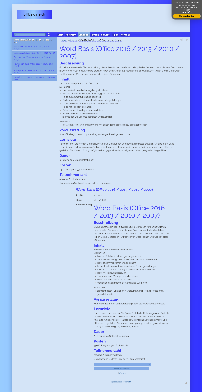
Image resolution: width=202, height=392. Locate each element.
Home (64, 40)
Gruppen (73, 40)
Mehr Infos (186, 12)
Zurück (122, 373)
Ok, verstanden (187, 16)
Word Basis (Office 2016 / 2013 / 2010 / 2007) (33, 41)
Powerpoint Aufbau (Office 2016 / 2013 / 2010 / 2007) (34, 71)
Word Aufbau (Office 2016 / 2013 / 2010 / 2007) (33, 47)
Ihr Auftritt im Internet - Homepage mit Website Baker (34, 78)
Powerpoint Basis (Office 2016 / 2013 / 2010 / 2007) (34, 65)
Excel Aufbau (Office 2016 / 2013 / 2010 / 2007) (32, 58)
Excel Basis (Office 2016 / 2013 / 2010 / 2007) (34, 53)
